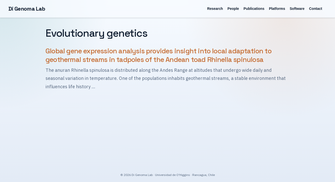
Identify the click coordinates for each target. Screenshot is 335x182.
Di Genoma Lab (26, 8)
